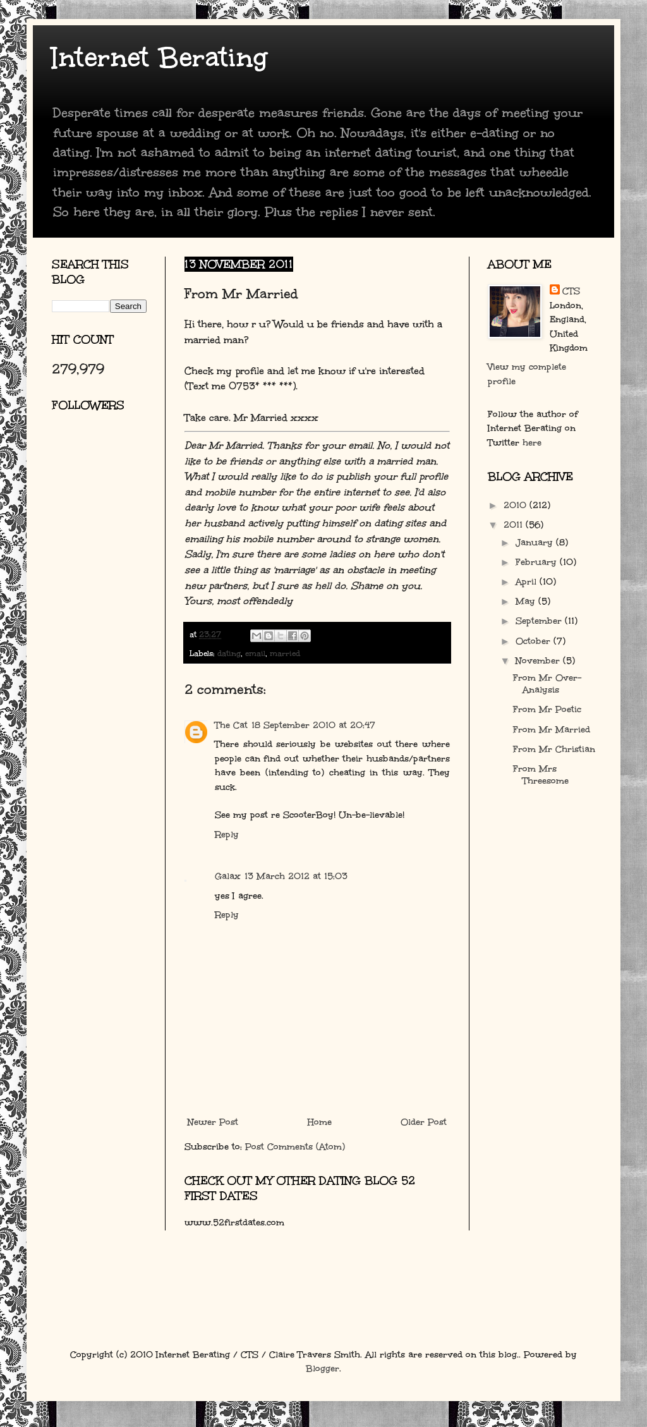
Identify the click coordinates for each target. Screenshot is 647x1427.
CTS (571, 291)
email (255, 653)
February (538, 562)
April (528, 582)
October (534, 641)
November (539, 661)
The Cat (231, 725)
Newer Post (213, 1122)
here (532, 443)
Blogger (322, 1369)
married (285, 653)
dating (229, 653)
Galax (228, 876)
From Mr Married (551, 730)
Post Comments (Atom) (295, 1147)
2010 (516, 505)
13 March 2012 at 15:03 (296, 876)
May (527, 601)
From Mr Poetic (547, 709)
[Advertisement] (109, 571)
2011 (515, 525)
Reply (227, 835)
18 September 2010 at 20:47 (313, 725)
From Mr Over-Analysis (547, 684)
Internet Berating (159, 57)
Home (320, 1122)
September (540, 621)
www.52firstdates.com (234, 1223)
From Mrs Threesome (541, 775)
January (536, 543)
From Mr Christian (554, 749)
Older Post (424, 1122)
